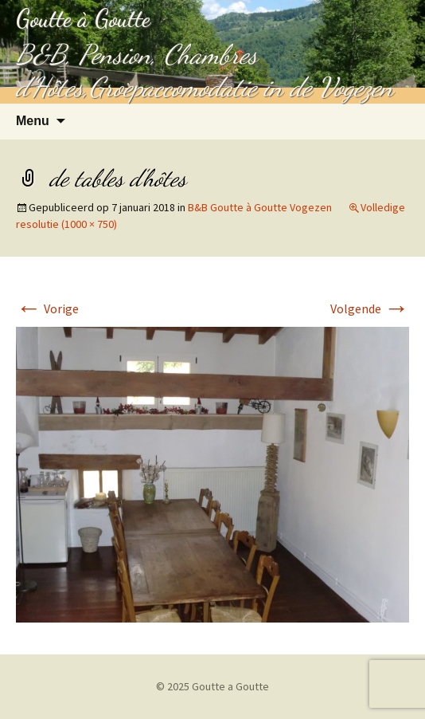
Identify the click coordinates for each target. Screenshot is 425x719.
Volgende (369, 308)
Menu (32, 121)
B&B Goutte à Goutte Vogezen (260, 207)
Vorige (47, 308)
